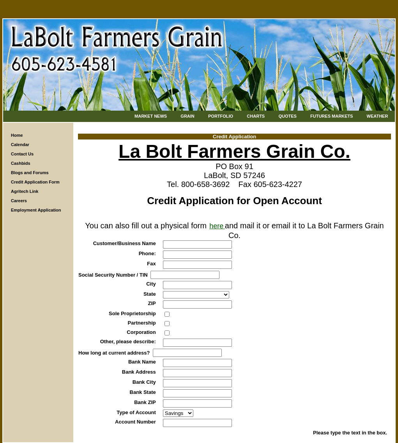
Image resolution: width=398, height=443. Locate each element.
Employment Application (36, 210)
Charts (256, 116)
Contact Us (22, 154)
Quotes (287, 116)
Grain (187, 116)
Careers (19, 200)
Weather (377, 116)
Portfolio (220, 116)
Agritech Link (24, 191)
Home (17, 135)
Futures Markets (331, 116)
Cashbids (20, 163)
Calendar (20, 144)
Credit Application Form (35, 182)
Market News (150, 116)
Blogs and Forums (30, 172)
